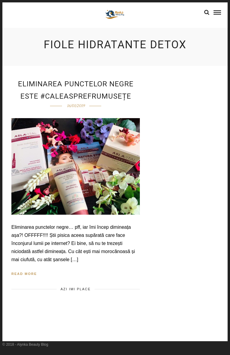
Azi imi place (75, 289)
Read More (24, 274)
